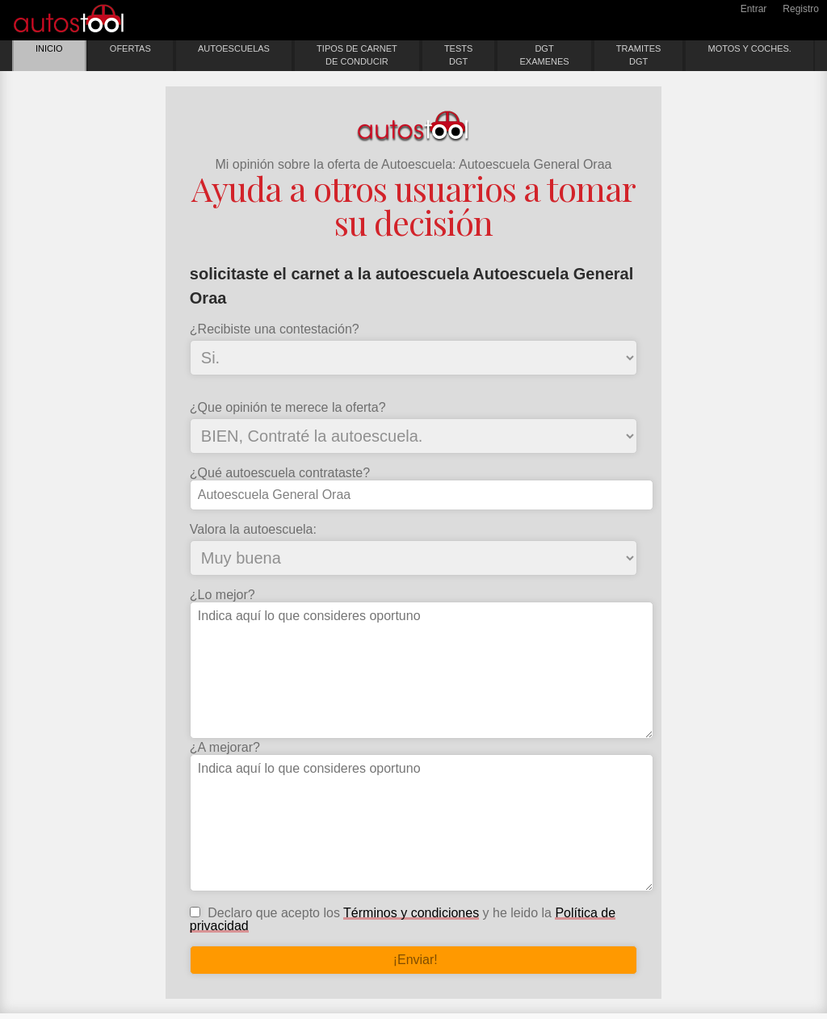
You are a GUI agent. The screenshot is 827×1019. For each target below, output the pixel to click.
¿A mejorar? (225, 747)
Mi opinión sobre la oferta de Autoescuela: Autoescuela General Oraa (414, 164)
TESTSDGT (458, 55)
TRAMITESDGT (638, 55)
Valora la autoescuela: (253, 529)
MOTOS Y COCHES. (749, 48)
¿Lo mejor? (222, 595)
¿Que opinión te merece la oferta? (288, 407)
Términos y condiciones (411, 913)
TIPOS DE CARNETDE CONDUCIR (357, 55)
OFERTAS (130, 48)
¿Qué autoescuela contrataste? (280, 473)
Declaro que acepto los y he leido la (402, 920)
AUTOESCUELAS (234, 48)
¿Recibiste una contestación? (274, 329)
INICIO (49, 48)
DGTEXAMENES (544, 55)
